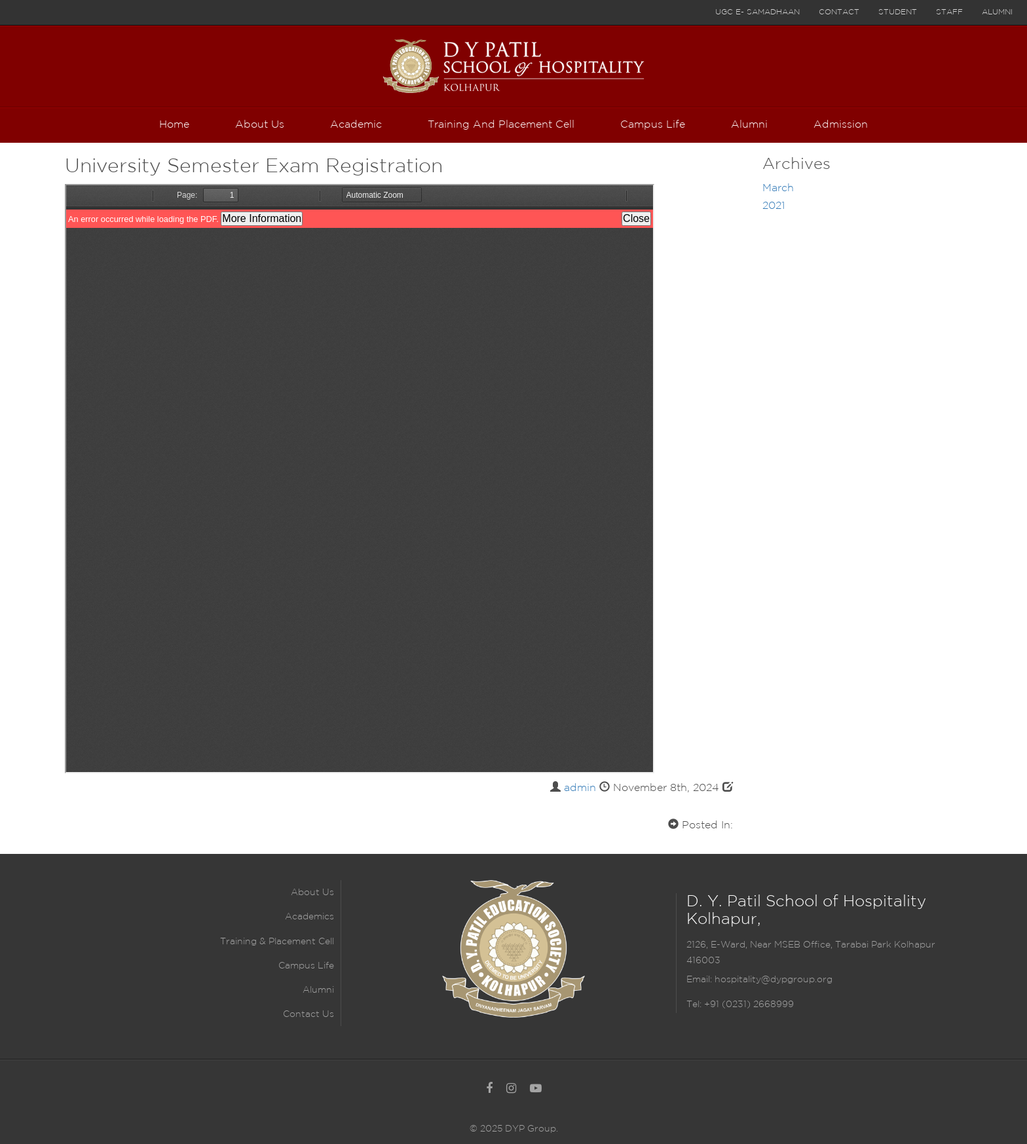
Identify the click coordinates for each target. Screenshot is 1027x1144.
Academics (309, 917)
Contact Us (308, 1014)
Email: (700, 980)
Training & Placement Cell (277, 942)
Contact (839, 12)
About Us (312, 892)
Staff (949, 12)
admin (580, 788)
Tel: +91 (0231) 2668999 (740, 1004)
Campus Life (306, 966)
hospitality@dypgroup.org (773, 980)
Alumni (997, 12)
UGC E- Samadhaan (757, 12)
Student (897, 12)
